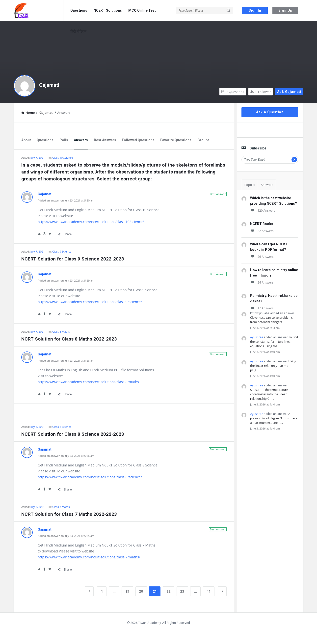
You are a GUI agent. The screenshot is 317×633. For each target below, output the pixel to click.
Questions (78, 10)
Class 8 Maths (61, 331)
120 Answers (262, 210)
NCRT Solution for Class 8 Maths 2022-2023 (69, 339)
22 (168, 591)
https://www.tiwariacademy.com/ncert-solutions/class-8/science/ (90, 477)
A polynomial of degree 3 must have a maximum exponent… (273, 418)
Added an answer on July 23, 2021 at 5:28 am (66, 360)
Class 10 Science (62, 157)
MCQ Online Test (142, 10)
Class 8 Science (61, 427)
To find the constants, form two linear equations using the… (274, 341)
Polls (63, 140)
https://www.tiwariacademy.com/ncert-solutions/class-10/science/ (91, 221)
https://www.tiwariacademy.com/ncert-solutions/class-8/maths (88, 381)
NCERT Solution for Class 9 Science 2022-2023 (72, 259)
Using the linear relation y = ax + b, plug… (273, 365)
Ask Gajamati (289, 92)
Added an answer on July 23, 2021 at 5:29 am (66, 280)
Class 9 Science (61, 251)
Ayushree (256, 337)
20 (141, 591)
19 (127, 591)
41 (209, 591)
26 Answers (261, 257)
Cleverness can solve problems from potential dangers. (271, 320)
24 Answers (261, 282)
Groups (203, 140)
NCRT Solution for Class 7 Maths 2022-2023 (69, 514)
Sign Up (285, 10)
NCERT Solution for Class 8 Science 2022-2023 (72, 434)
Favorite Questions (175, 140)
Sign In (255, 10)
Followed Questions (138, 140)
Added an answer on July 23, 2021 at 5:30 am (66, 200)
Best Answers (105, 140)
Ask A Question (270, 112)
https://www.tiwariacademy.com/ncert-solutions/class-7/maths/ (89, 557)
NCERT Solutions (108, 10)
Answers (81, 140)
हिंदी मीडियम (78, 31)
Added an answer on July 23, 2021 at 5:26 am (66, 456)
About (26, 140)
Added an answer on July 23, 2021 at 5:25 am (66, 536)
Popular (249, 185)
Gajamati (49, 85)
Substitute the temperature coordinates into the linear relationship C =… (269, 394)
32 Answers (261, 231)
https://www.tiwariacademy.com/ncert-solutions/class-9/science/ (90, 301)
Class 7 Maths (61, 507)
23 (182, 591)
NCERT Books (261, 224)
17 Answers (261, 308)
